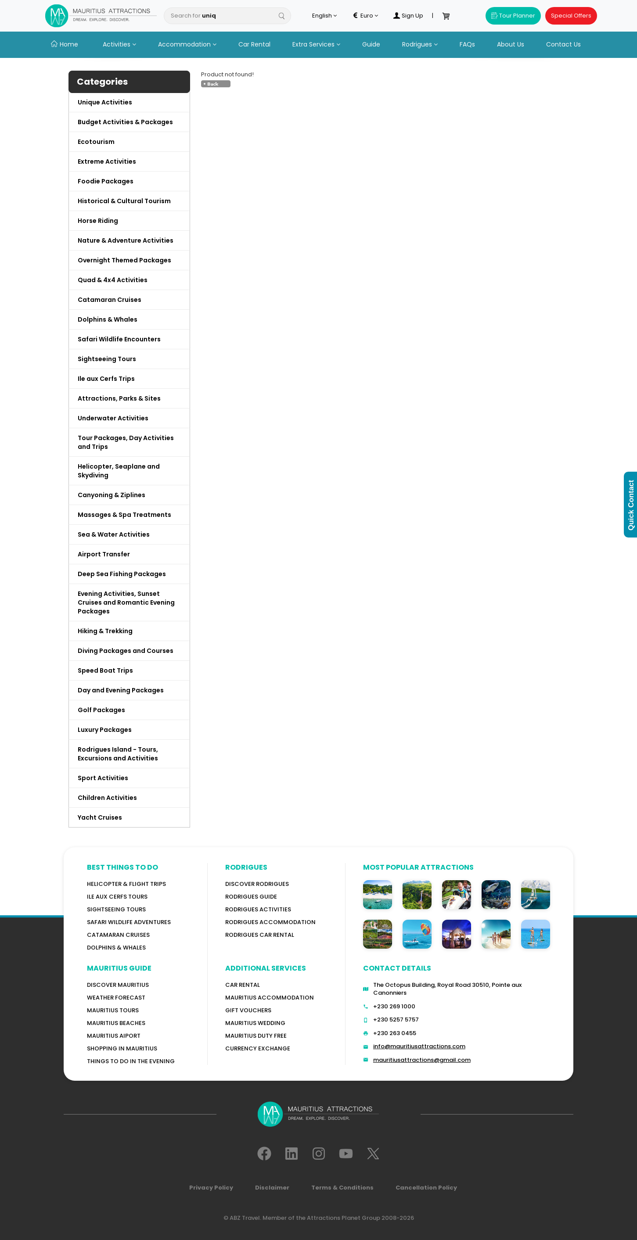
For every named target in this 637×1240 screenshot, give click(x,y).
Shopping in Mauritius (122, 1048)
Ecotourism (96, 141)
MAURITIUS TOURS (113, 1010)
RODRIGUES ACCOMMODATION (270, 922)
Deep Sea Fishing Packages (122, 574)
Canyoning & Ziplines (111, 495)
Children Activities (107, 797)
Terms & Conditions (342, 1187)
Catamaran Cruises (109, 299)
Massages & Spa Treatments (124, 514)
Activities (119, 44)
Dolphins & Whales (107, 319)
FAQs (467, 44)
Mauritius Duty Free (256, 1035)
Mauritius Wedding (255, 1023)
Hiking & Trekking (105, 631)
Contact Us (563, 44)
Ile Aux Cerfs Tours (117, 896)
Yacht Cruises (100, 817)
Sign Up (408, 16)
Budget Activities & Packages (125, 122)
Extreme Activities (107, 161)
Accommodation (187, 44)
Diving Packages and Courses (125, 650)
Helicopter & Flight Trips (126, 884)
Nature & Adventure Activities (125, 240)
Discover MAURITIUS (118, 985)
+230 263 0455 (394, 1033)
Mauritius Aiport (113, 1035)
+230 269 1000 (394, 1006)
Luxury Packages (105, 729)
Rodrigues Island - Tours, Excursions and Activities (118, 754)
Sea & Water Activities (114, 534)
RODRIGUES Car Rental (259, 935)
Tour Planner (513, 15)
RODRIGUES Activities (258, 909)
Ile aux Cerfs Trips (106, 378)
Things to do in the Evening (131, 1061)
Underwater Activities (113, 418)
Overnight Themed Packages (124, 260)
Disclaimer (272, 1187)
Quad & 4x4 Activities (113, 280)
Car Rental (254, 44)
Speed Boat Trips (105, 670)
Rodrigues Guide (251, 896)
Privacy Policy (211, 1187)
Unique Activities (105, 102)
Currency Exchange (257, 1048)
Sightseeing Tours (107, 359)
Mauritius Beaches (116, 1023)
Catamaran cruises (118, 935)
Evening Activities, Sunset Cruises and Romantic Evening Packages (126, 602)
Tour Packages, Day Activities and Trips (126, 442)
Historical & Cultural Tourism (124, 201)
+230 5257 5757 (396, 1019)
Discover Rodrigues (257, 884)
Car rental (242, 985)
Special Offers (571, 15)
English (324, 16)
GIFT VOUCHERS (248, 1010)
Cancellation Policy (426, 1187)
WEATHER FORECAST (116, 997)
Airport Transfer (104, 554)
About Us (510, 44)
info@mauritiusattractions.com (419, 1046)
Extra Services (316, 44)
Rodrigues (420, 44)
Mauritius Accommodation (269, 997)
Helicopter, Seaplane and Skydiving (119, 471)
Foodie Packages (105, 181)
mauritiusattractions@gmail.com (422, 1060)
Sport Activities (103, 778)
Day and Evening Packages (121, 690)
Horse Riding (98, 220)
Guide (371, 44)
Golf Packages (101, 710)
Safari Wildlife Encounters (119, 339)
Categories (102, 81)
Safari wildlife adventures (129, 922)
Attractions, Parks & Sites (119, 398)
